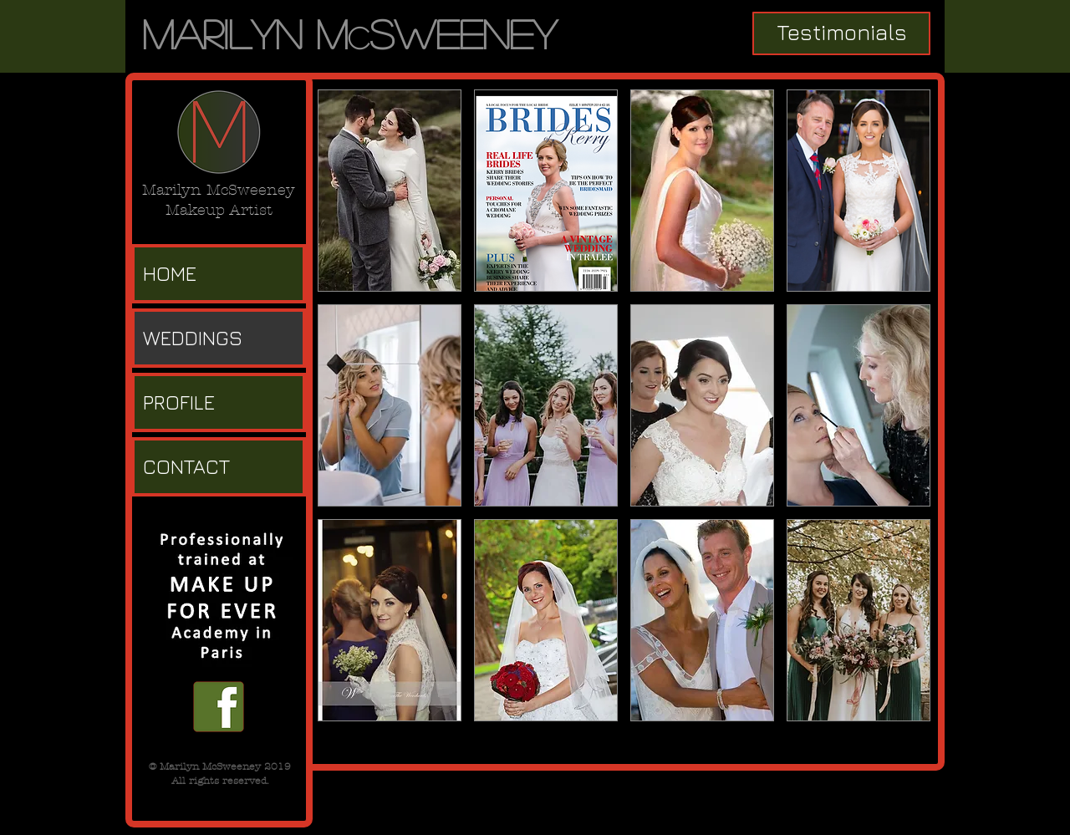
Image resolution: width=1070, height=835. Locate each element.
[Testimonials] (841, 33)
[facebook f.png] (218, 706)
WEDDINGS (192, 337)
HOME (169, 273)
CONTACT (186, 466)
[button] (389, 190)
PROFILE (179, 402)
